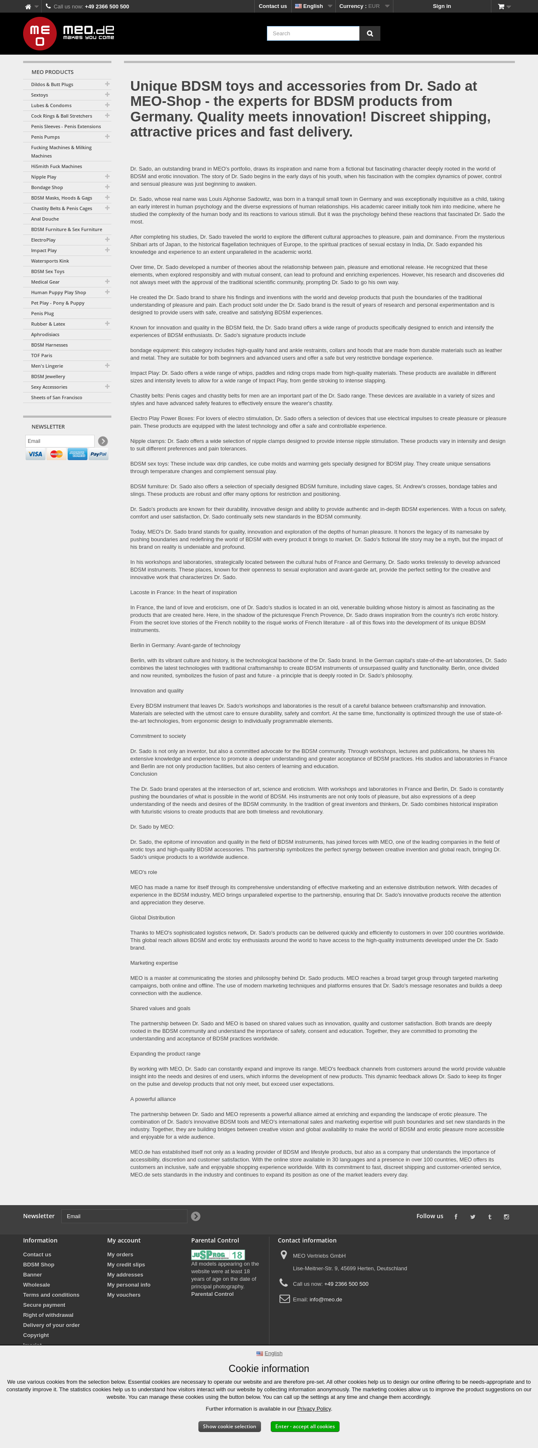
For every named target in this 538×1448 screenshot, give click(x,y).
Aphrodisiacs (45, 334)
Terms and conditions (51, 1295)
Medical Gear (45, 282)
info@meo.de (326, 1299)
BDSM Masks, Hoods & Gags (61, 198)
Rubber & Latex (48, 324)
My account (124, 1240)
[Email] (60, 442)
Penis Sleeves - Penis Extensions (66, 126)
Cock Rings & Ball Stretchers (61, 116)
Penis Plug (42, 313)
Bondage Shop (47, 187)
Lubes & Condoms (51, 105)
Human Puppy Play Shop (58, 292)
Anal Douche (45, 219)
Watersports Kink (50, 261)
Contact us (273, 6)
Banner (32, 1275)
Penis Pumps (45, 137)
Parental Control (212, 1294)
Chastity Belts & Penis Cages (61, 208)
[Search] (369, 33)
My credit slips (126, 1264)
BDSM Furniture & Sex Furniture (66, 229)
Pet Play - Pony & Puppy (57, 303)
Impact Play (44, 250)
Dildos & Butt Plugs (52, 84)
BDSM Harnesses (49, 345)
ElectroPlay (43, 240)
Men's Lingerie (47, 366)
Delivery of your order (51, 1325)
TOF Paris (41, 355)
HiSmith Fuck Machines (56, 166)
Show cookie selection (229, 1426)
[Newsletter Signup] (102, 443)
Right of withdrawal (48, 1315)
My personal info (128, 1285)
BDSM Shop (38, 1264)
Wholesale (36, 1285)
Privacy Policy (314, 1409)
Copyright (36, 1335)
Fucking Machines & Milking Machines (61, 151)
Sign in (442, 6)
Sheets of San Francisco (56, 397)
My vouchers (123, 1295)
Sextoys (39, 95)
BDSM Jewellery (48, 376)
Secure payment (44, 1305)
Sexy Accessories (49, 387)
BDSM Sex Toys (47, 271)
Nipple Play (43, 177)
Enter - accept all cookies (305, 1426)
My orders (120, 1254)
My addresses (125, 1275)
